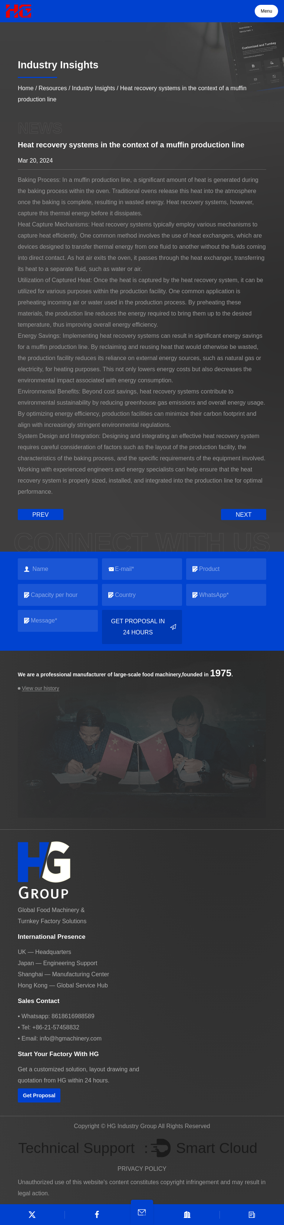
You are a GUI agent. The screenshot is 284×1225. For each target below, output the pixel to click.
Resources (53, 88)
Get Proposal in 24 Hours (143, 627)
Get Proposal (39, 1095)
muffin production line (102, 180)
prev (40, 514)
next (244, 514)
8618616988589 (73, 1016)
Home (26, 88)
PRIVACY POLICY (142, 1169)
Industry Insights (93, 88)
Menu (266, 11)
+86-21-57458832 (55, 1027)
